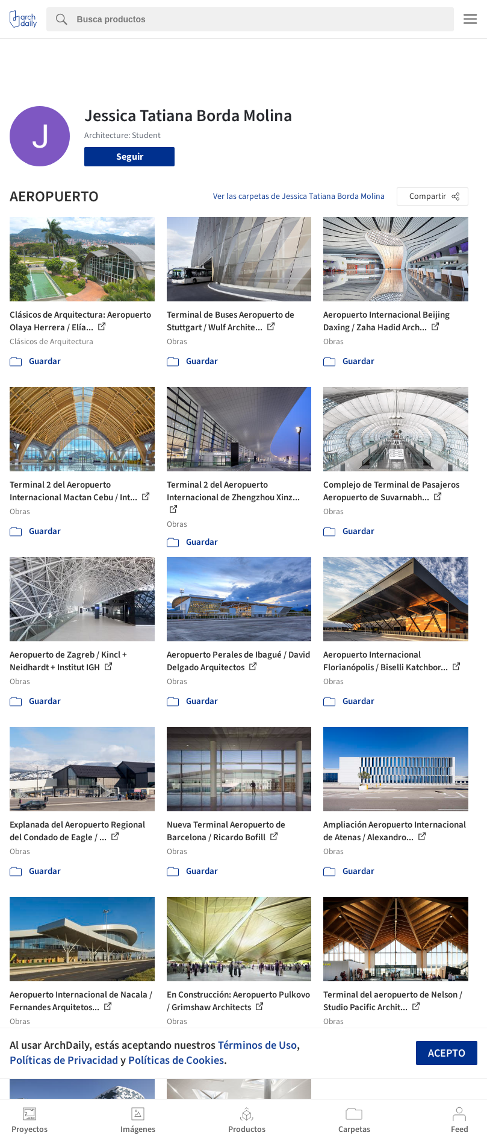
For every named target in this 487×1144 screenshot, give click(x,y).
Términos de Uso (257, 1045)
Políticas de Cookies (176, 1060)
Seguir (129, 156)
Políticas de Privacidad (64, 1060)
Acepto (446, 1053)
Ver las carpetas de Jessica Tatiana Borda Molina (299, 196)
